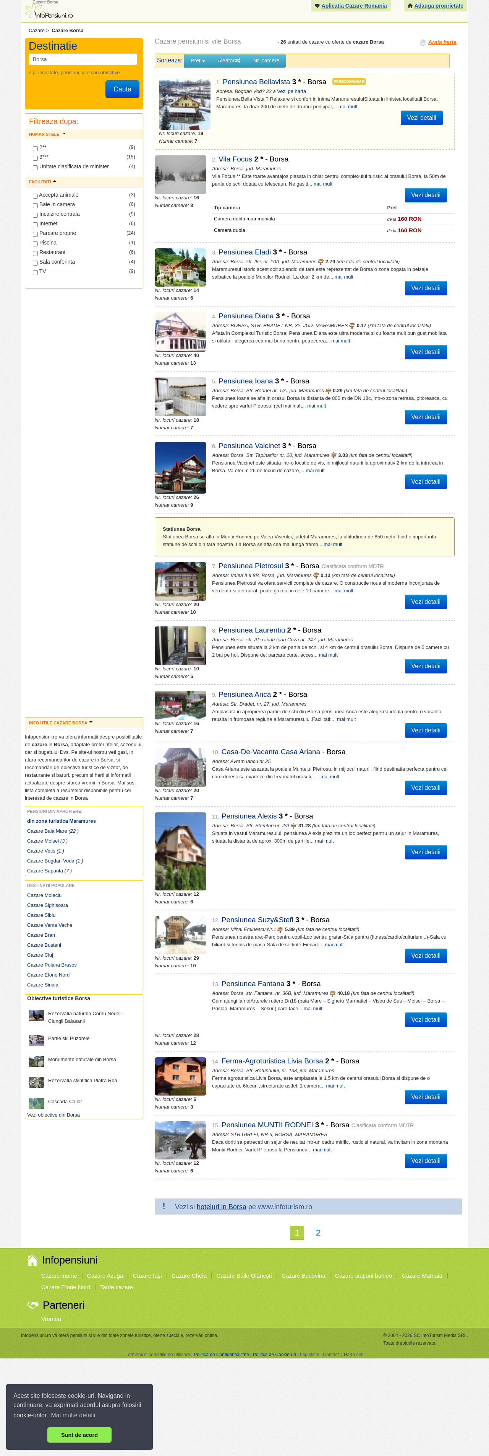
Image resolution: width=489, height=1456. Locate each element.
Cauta (122, 89)
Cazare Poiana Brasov (52, 965)
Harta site (353, 1233)
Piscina (45, 243)
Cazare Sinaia (42, 985)
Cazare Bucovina (303, 1154)
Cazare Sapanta (49, 871)
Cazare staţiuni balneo (363, 1154)
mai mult (347, 106)
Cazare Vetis (45, 851)
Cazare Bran (41, 935)
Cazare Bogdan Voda (55, 861)
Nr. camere (266, 60)
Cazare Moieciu (44, 895)
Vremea (51, 1197)
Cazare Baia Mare (53, 831)
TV (39, 271)
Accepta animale (56, 195)
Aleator (229, 60)
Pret (198, 60)
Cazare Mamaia (422, 1154)
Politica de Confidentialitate (221, 1233)
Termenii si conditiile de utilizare (158, 1233)
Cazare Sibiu (41, 915)
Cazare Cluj (40, 955)
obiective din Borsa (59, 1115)
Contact (330, 1233)
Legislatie (309, 1233)
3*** (41, 157)
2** (40, 147)
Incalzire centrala (56, 214)
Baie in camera (54, 204)
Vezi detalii (422, 117)
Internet (45, 223)
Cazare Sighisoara (47, 905)
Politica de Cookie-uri (274, 1233)
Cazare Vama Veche (49, 925)
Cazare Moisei (47, 841)
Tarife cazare (116, 1166)
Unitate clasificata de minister (71, 166)
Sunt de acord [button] (79, 1435)
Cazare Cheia (189, 1154)
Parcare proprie (54, 233)
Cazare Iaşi (147, 1154)
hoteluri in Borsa (221, 1085)
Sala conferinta (54, 262)
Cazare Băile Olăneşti (244, 1154)
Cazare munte (59, 1154)
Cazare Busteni (44, 945)
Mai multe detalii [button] (73, 1415)
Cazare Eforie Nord (48, 975)
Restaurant (49, 252)
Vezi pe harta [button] (291, 91)
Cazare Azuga (105, 1154)
